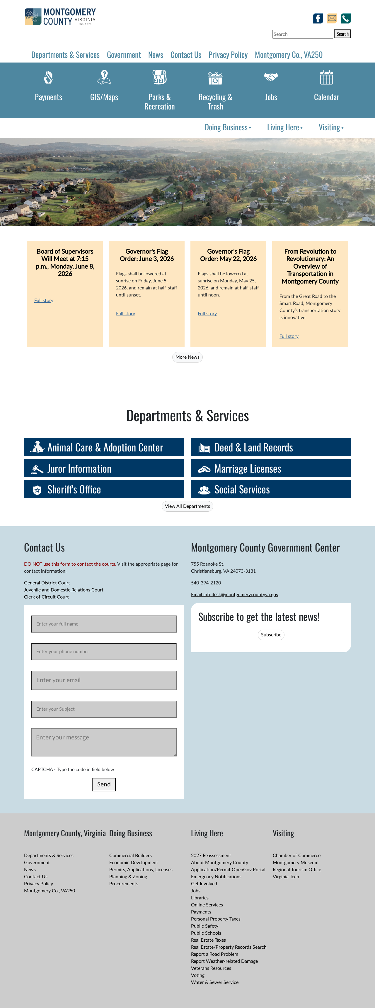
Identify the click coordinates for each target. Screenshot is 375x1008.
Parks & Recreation (159, 101)
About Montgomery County (219, 862)
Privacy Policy (228, 54)
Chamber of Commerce (297, 855)
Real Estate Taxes (208, 940)
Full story (43, 300)
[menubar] (273, 127)
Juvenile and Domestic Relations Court (63, 590)
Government (124, 54)
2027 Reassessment (211, 855)
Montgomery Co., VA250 (289, 54)
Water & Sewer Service (214, 982)
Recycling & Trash (215, 101)
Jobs (271, 96)
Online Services (207, 905)
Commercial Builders (130, 855)
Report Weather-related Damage (224, 961)
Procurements (123, 883)
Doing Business (228, 127)
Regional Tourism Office (297, 869)
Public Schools (206, 933)
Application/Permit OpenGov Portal (228, 869)
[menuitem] (227, 127)
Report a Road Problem (214, 954)
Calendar (326, 96)
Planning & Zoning (128, 876)
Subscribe (271, 635)
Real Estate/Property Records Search (229, 947)
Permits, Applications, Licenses (141, 869)
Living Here (285, 127)
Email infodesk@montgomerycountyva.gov (234, 594)
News (155, 54)
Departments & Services (65, 54)
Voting (197, 975)
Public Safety (204, 926)
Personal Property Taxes (216, 919)
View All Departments (187, 506)
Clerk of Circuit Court (46, 597)
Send (104, 784)
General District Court (47, 583)
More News (187, 357)
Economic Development (133, 862)
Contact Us (186, 54)
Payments (48, 96)
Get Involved (204, 883)
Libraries (200, 898)
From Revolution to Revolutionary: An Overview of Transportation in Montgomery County (310, 267)
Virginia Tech (286, 876)
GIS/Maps (104, 96)
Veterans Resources (211, 968)
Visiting (332, 127)
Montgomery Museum (295, 862)
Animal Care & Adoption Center (105, 446)
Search (343, 33)
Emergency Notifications (216, 876)
